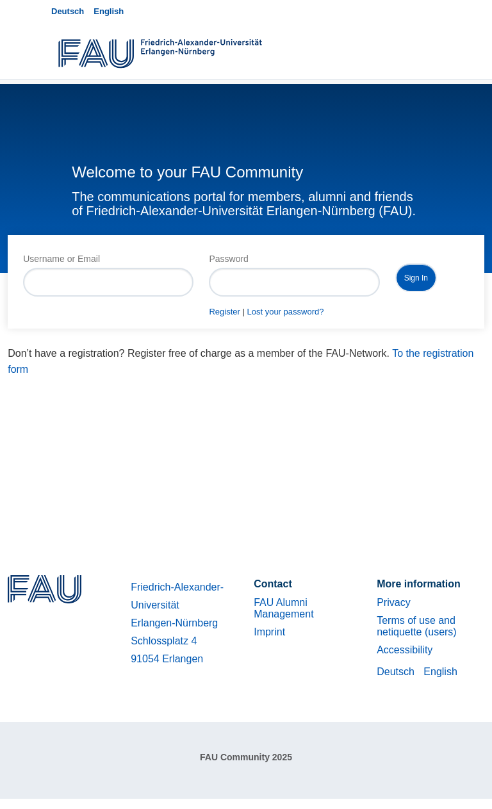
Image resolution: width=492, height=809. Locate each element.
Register (224, 311)
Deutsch (67, 11)
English (109, 11)
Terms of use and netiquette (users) (417, 626)
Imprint (269, 631)
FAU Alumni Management (283, 608)
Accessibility (404, 649)
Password (228, 259)
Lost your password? (285, 311)
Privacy (393, 602)
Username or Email (61, 259)
